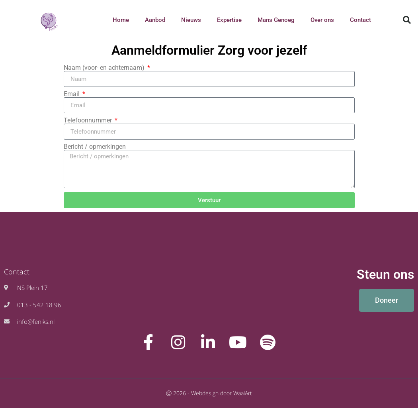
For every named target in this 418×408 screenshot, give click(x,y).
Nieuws (191, 20)
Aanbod (155, 20)
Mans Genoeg (276, 20)
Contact (360, 20)
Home (121, 20)
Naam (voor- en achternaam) (105, 68)
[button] (407, 20)
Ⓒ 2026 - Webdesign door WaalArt (209, 393)
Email (72, 94)
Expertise (229, 20)
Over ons (322, 20)
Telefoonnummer (88, 120)
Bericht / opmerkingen (95, 147)
